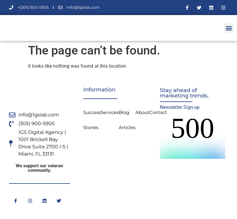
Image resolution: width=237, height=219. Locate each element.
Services (110, 112)
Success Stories (92, 120)
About (142, 112)
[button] (229, 28)
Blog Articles (127, 120)
